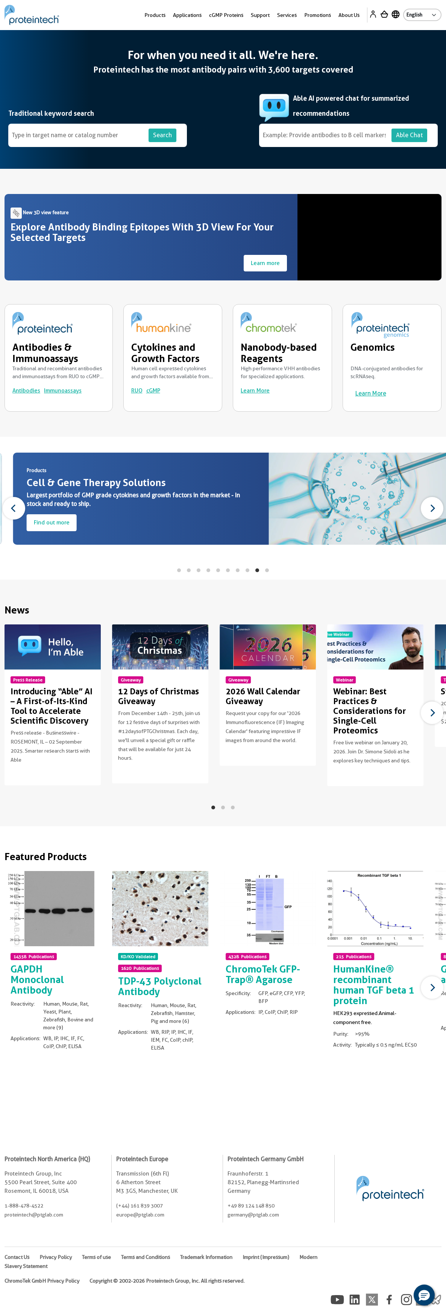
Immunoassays (63, 390)
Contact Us (17, 1257)
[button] (424, 1295)
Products (154, 15)
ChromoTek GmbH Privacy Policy (42, 1281)
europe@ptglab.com (140, 1215)
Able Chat (409, 135)
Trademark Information (206, 1257)
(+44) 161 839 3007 (139, 1206)
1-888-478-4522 (24, 1206)
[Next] (432, 508)
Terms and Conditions (145, 1257)
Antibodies (26, 390)
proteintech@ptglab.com (34, 1215)
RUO (137, 390)
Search (162, 135)
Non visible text (440, 738)
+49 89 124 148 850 (251, 1206)
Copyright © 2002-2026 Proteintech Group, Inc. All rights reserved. (167, 1281)
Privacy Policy (55, 1257)
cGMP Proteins (226, 15)
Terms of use (96, 1257)
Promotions (317, 15)
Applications (187, 15)
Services (287, 15)
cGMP (153, 390)
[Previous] (14, 508)
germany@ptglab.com (253, 1215)
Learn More (255, 390)
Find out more (103, 522)
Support (260, 15)
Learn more (265, 263)
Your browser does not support (371, 237)
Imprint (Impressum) (266, 1257)
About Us (349, 15)
